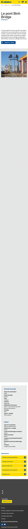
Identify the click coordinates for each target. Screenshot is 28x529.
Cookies (3, 518)
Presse (3, 508)
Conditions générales (6, 516)
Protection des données (7, 513)
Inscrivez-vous (7, 501)
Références (7, 5)
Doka (2, 5)
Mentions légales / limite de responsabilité (12, 510)
